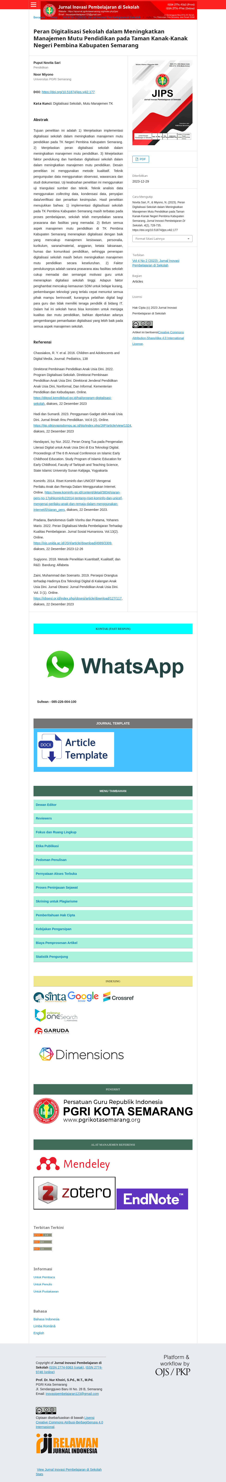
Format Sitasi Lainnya (150, 239)
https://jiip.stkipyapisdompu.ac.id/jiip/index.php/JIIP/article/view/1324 (82, 425)
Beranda (39, 17)
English (39, 1333)
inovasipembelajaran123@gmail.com (72, 1394)
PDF (142, 159)
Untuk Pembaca (44, 1277)
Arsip (53, 17)
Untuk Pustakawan (46, 1291)
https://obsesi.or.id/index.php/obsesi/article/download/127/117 (78, 598)
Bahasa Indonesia (46, 1319)
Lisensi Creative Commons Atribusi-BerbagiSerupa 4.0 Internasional (69, 1422)
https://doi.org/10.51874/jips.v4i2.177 (68, 92)
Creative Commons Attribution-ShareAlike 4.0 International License (158, 338)
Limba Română (44, 1326)
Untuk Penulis (43, 1284)
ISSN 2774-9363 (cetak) (66, 1367)
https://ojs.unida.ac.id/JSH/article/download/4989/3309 (72, 543)
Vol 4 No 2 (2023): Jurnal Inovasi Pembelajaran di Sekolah (102, 17)
